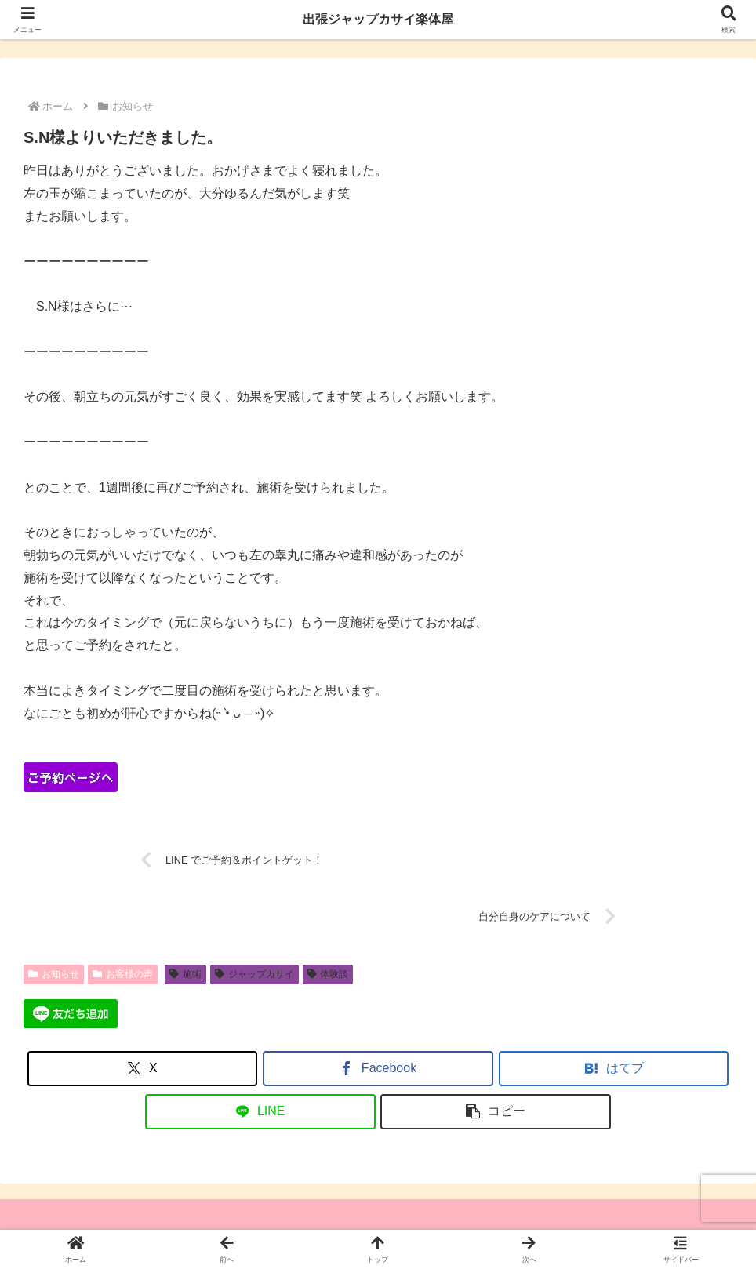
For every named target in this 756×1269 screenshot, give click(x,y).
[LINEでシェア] (260, 1111)
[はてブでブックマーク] (614, 1068)
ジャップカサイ (254, 974)
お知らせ (53, 974)
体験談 (328, 974)
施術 (185, 974)
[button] (495, 1111)
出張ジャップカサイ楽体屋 (378, 19)
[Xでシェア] (142, 1068)
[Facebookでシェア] (378, 1068)
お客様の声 (123, 974)
